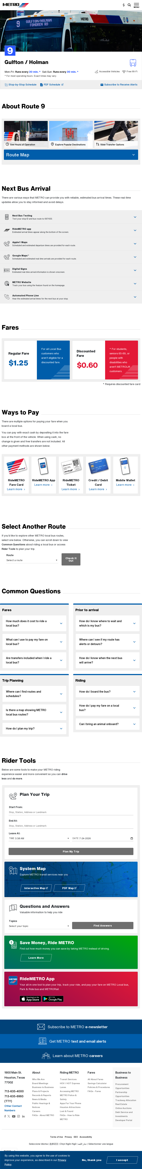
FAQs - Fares (94, 1091)
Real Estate (121, 1104)
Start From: (15, 807)
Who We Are (38, 1079)
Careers (36, 1111)
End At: (13, 820)
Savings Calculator (97, 1083)
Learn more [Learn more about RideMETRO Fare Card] (16, 489)
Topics (13, 921)
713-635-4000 (14, 1091)
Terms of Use (56, 1136)
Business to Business (43, 1087)
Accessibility (86, 1136)
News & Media (39, 1099)
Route (10, 555)
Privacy (68, 1136)
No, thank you (92, 1160)
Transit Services (68, 1079)
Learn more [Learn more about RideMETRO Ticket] (71, 489)
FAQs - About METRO (43, 1115)
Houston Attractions (70, 1107)
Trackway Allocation (125, 1100)
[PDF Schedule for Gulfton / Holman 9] (51, 84)
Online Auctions (123, 1108)
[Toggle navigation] (136, 5)
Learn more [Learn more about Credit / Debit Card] (98, 489)
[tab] (71, 217)
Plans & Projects (40, 1091)
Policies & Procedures (99, 1087)
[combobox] (71, 812)
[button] (20, 84)
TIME (11, 838)
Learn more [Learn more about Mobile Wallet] (125, 485)
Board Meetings (40, 1083)
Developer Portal (123, 1120)
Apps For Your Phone (70, 1103)
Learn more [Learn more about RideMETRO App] (43, 485)
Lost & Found (66, 1111)
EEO (76, 1136)
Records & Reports (41, 1095)
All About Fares (95, 1079)
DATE (75, 838)
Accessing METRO (69, 1091)
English (7, 1150)
